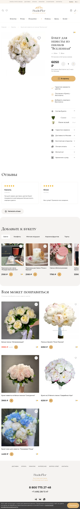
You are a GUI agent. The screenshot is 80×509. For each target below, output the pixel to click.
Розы (22, 19)
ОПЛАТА (23, 466)
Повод (47, 19)
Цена (56, 19)
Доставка (27, 1)
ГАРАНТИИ (32, 466)
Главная (3, 27)
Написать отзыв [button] (12, 211)
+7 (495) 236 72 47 (40, 492)
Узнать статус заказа (16, 1)
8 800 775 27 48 (40, 487)
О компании (50, 1)
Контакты (59, 1)
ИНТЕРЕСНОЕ (42, 466)
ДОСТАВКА (15, 466)
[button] (3, 10)
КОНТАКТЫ (65, 466)
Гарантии (41, 1)
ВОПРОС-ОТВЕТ (54, 466)
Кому (65, 19)
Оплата (34, 1)
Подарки (32, 19)
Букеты (13, 19)
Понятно (73, 505)
